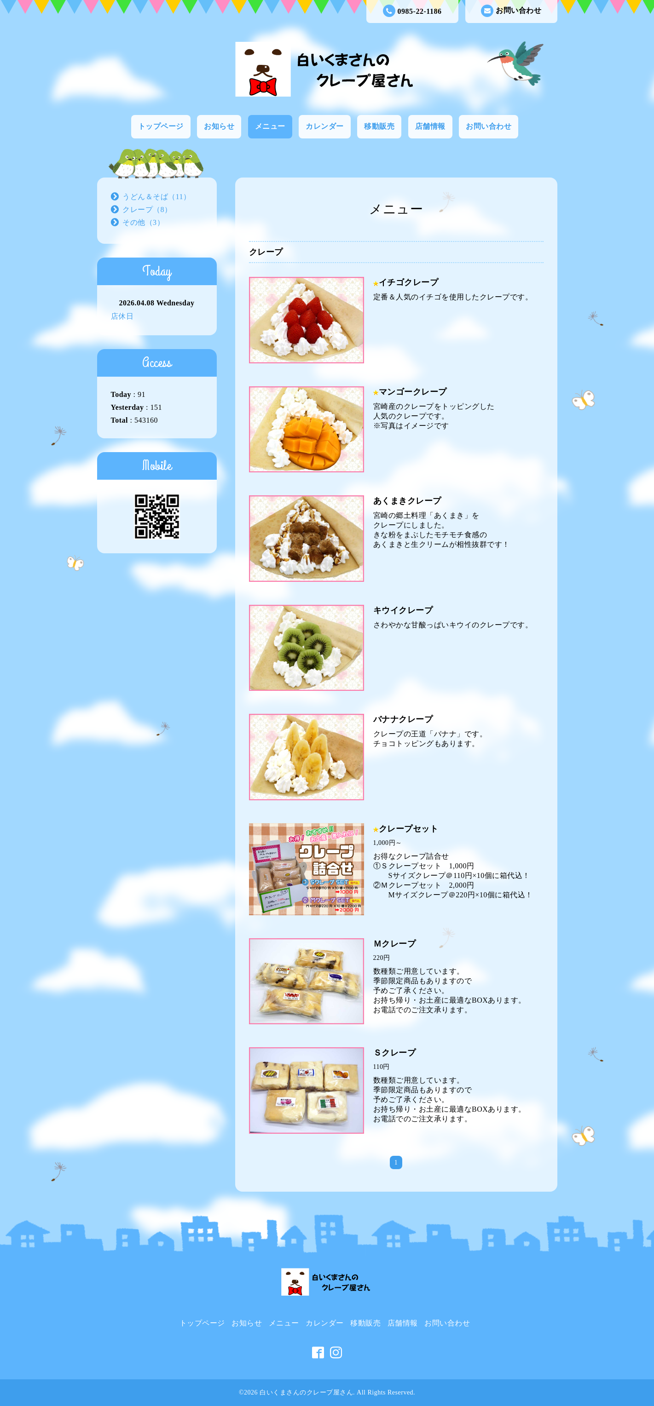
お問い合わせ (511, 11)
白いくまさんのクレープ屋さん (306, 1392)
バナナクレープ (403, 719)
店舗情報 (430, 126)
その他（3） (143, 222)
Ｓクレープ (394, 1052)
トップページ (161, 126)
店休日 (122, 316)
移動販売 (379, 126)
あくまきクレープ (407, 500)
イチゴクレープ (409, 282)
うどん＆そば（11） (156, 197)
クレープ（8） (147, 209)
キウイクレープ (403, 610)
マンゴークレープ (413, 391)
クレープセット (409, 828)
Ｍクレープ (394, 943)
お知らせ (219, 126)
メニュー (270, 126)
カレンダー (325, 126)
